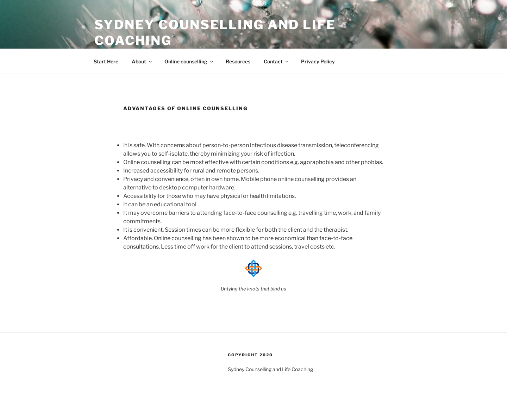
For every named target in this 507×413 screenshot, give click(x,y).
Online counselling (189, 61)
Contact (276, 61)
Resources (238, 61)
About (142, 61)
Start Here (106, 61)
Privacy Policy (318, 61)
